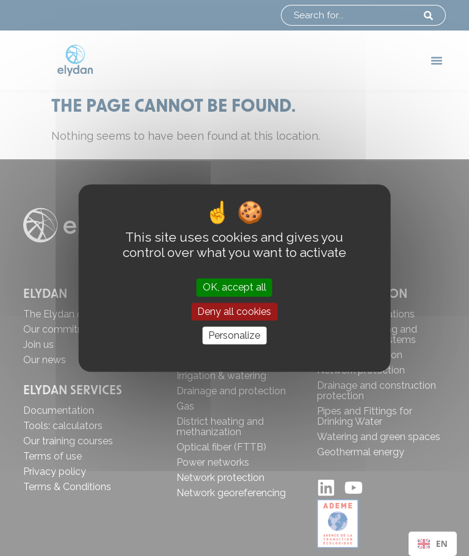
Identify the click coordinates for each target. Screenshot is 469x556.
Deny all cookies (234, 311)
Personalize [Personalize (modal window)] (234, 335)
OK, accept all (234, 288)
